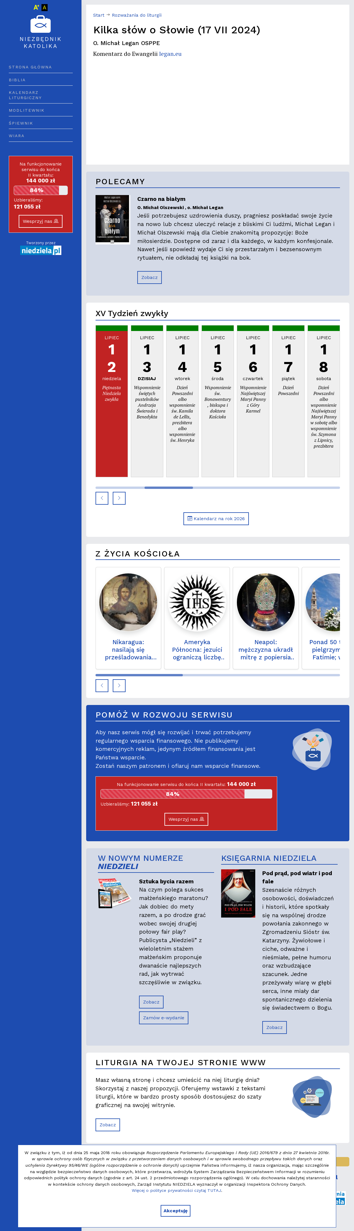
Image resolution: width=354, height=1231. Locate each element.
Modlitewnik (27, 110)
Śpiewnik (21, 123)
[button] (102, 498)
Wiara (17, 135)
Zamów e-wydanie (163, 1017)
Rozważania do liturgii (137, 15)
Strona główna (30, 67)
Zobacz (149, 277)
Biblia (17, 79)
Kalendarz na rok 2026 (216, 518)
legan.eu (170, 54)
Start (98, 15)
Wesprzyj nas (40, 221)
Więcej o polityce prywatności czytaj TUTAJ (176, 1190)
